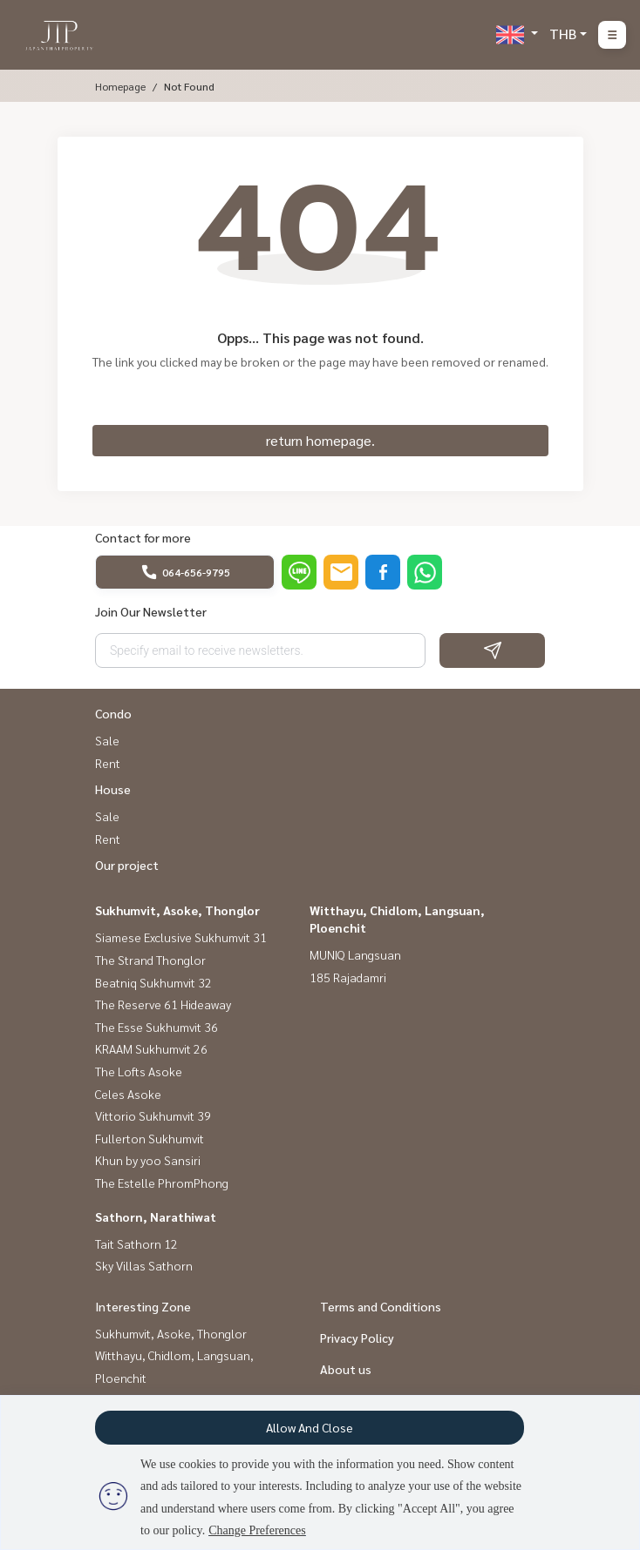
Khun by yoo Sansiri (148, 1160)
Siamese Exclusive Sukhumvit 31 (181, 937)
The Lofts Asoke (138, 1071)
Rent (107, 763)
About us (345, 1369)
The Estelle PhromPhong (161, 1182)
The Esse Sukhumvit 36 (156, 1026)
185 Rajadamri (348, 977)
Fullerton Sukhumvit (149, 1138)
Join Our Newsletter (151, 611)
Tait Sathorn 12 (136, 1243)
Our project (127, 865)
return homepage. (320, 440)
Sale (107, 740)
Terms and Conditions (380, 1306)
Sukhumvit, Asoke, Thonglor (177, 910)
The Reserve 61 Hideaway (163, 1004)
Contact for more (143, 537)
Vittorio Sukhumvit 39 (153, 1115)
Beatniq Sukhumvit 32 (153, 982)
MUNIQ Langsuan (355, 954)
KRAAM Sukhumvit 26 (151, 1048)
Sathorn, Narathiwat (155, 1216)
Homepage (120, 86)
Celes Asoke (128, 1094)
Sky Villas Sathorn (144, 1265)
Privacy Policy (357, 1337)
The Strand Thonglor (150, 959)
